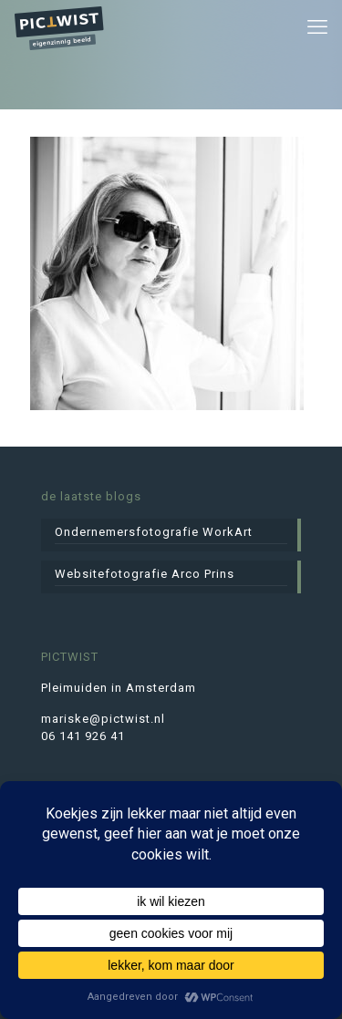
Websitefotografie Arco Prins (144, 574)
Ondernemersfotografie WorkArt (154, 532)
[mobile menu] (317, 27)
